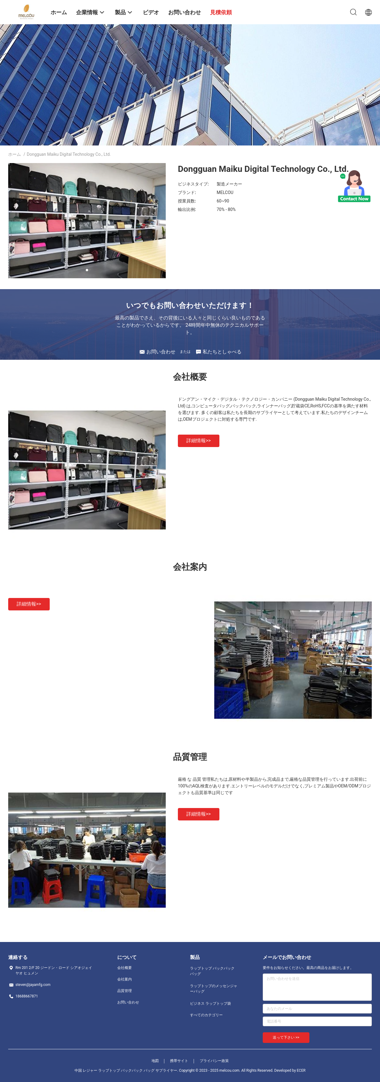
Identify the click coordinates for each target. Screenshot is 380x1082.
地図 (155, 1061)
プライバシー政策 (214, 1061)
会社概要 (124, 968)
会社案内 (124, 979)
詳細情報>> (198, 440)
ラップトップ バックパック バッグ (212, 971)
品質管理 (124, 991)
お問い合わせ (128, 1002)
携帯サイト (179, 1061)
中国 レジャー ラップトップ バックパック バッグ (115, 1070)
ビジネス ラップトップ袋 (210, 1003)
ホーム (14, 154)
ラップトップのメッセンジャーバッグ (213, 989)
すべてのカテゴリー (206, 1015)
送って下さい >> (286, 1037)
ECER (301, 1070)
